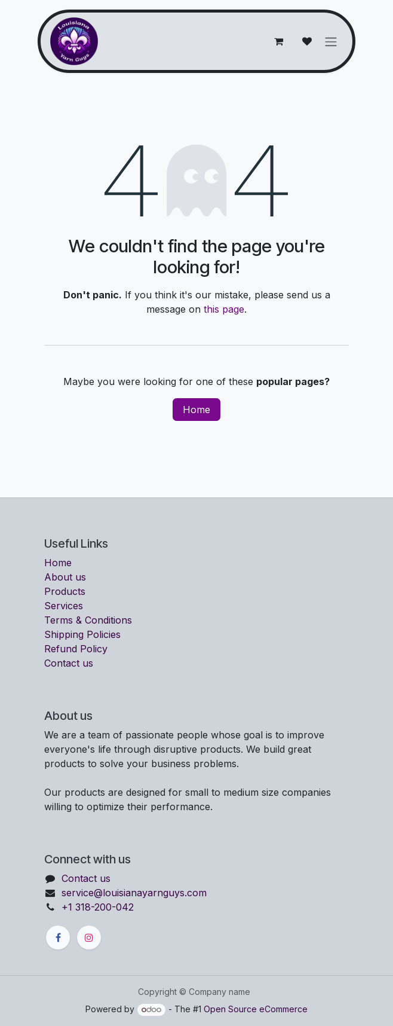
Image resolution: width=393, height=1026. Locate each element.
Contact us (68, 663)
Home (196, 410)
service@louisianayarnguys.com (134, 893)
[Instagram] (89, 937)
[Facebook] (58, 937)
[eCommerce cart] (278, 41)
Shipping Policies (82, 634)
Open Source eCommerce (256, 1009)
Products (64, 591)
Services (63, 606)
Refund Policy (76, 649)
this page (224, 309)
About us (65, 577)
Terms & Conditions (88, 620)
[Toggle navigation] (331, 41)
